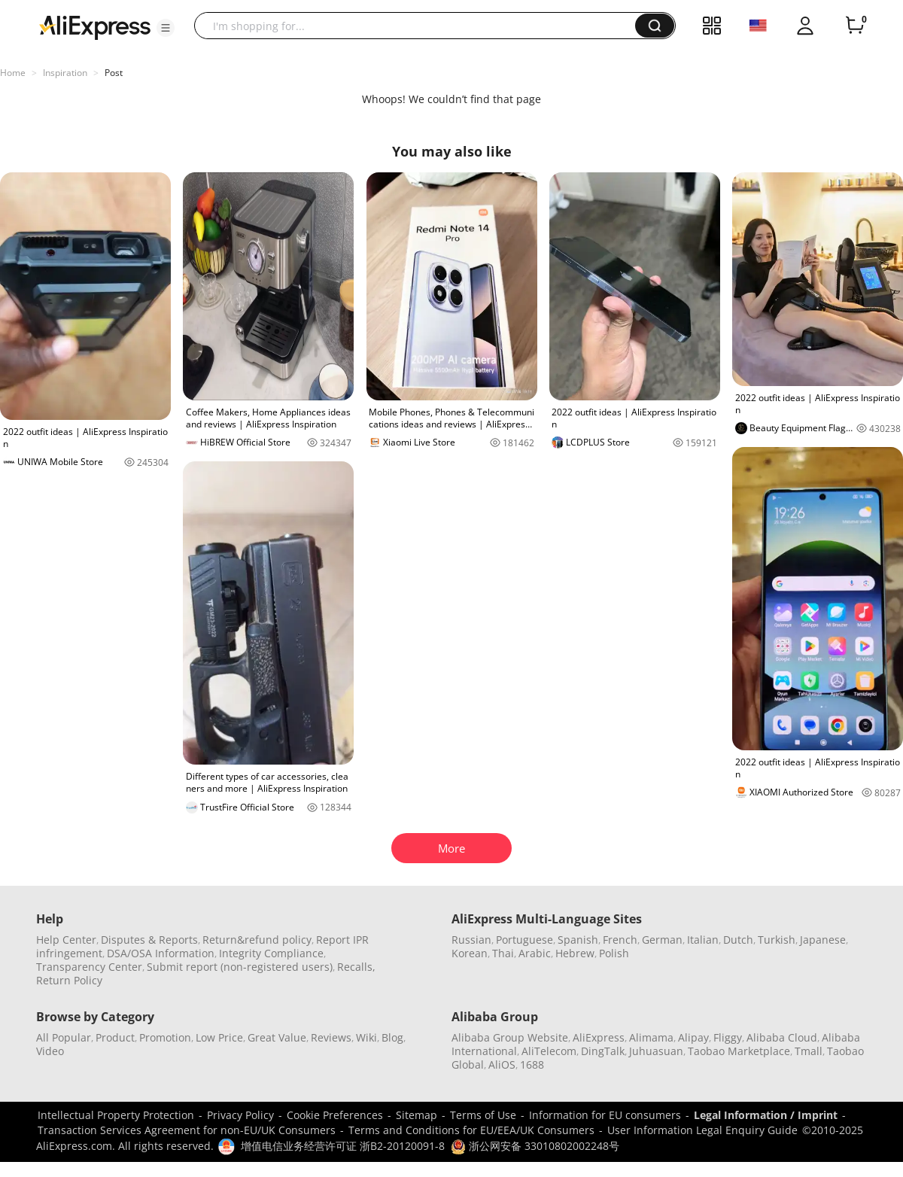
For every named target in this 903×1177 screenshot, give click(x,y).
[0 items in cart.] (855, 26)
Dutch (738, 939)
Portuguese (524, 939)
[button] (166, 28)
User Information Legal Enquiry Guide (702, 1130)
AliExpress (599, 1037)
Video (50, 1051)
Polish (614, 953)
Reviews (331, 1037)
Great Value (277, 1037)
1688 (532, 1064)
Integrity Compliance (271, 953)
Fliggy (727, 1037)
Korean (469, 953)
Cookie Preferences (335, 1115)
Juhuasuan (656, 1051)
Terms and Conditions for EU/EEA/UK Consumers (471, 1130)
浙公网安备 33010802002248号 (535, 1146)
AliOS (501, 1064)
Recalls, (356, 967)
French (620, 939)
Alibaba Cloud (781, 1037)
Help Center (66, 939)
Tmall (808, 1051)
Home (13, 72)
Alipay (693, 1037)
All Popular (63, 1037)
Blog (392, 1037)
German (662, 939)
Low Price (219, 1037)
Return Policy (69, 980)
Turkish (776, 939)
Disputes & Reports (149, 939)
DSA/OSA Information (160, 953)
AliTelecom (548, 1051)
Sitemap (416, 1115)
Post (114, 72)
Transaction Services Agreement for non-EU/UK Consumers (187, 1130)
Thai (503, 953)
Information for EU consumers (605, 1115)
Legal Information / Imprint (766, 1115)
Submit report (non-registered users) (240, 967)
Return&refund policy (257, 939)
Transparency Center (89, 967)
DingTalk (603, 1051)
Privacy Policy (240, 1115)
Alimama (651, 1037)
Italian (703, 939)
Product (115, 1037)
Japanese (823, 939)
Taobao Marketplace (739, 1051)
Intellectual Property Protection (116, 1115)
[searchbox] (420, 25)
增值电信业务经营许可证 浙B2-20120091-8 (343, 1146)
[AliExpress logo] (95, 26)
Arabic (534, 953)
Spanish (578, 939)
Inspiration (65, 72)
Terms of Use (483, 1115)
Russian (471, 939)
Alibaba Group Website (509, 1037)
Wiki (366, 1037)
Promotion (165, 1037)
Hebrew (574, 953)
